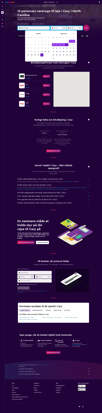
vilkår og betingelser (41, 290)
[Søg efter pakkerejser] (2, 15)
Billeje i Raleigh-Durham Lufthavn (26, 317)
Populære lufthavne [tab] (24, 310)
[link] (46, 76)
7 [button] (31, 44)
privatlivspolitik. (20, 292)
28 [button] (31, 54)
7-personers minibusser (74, 187)
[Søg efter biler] (2, 12)
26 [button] (48, 51)
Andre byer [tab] (48, 310)
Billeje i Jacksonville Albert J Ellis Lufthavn (28, 319)
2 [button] (38, 41)
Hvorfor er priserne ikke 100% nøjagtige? (54, 374)
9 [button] (38, 44)
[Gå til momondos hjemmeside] (9, 2)
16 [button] (38, 48)
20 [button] (28, 51)
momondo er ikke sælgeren (54, 369)
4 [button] (45, 41)
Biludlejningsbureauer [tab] (37, 310)
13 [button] (28, 48)
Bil (17, 5)
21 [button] (31, 51)
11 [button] (45, 44)
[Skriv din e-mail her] (36, 281)
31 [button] (41, 54)
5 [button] (48, 41)
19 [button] (48, 48)
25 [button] (45, 51)
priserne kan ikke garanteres (43, 364)
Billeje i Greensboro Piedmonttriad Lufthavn (52, 317)
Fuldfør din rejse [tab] (57, 310)
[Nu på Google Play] (82, 386)
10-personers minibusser (42, 189)
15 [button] (35, 48)
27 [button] (28, 54)
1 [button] (70, 41)
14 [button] (31, 48)
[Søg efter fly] (2, 6)
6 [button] (28, 44)
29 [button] (35, 54)
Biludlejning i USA (23, 5)
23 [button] (38, 51)
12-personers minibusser (57, 189)
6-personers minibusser (61, 187)
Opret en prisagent (76, 344)
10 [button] (41, 44)
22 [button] (35, 51)
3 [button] (53, 44)
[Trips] (2, 19)
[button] (2, 2)
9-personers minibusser (29, 189)
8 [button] (70, 44)
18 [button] (45, 48)
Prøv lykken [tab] (67, 310)
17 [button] (41, 48)
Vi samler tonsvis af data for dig (54, 371)
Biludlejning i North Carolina (34, 5)
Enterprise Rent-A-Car (69, 181)
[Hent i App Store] (82, 389)
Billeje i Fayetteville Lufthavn (71, 317)
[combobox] (23, 24)
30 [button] (38, 54)
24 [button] (41, 51)
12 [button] (48, 44)
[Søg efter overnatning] (2, 9)
